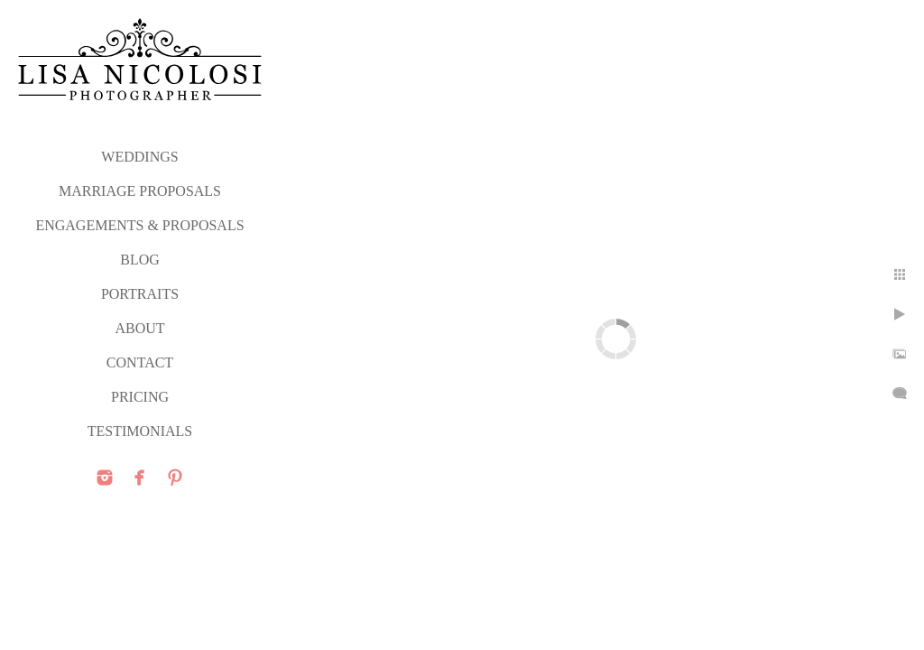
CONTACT (139, 362)
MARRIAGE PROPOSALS (140, 191)
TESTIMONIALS (140, 431)
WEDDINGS (139, 156)
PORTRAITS (140, 294)
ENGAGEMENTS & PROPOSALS (139, 225)
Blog (140, 259)
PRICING (140, 396)
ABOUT (139, 328)
